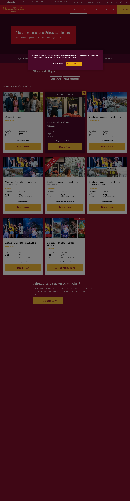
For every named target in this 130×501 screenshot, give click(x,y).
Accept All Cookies (74, 64)
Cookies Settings (57, 64)
